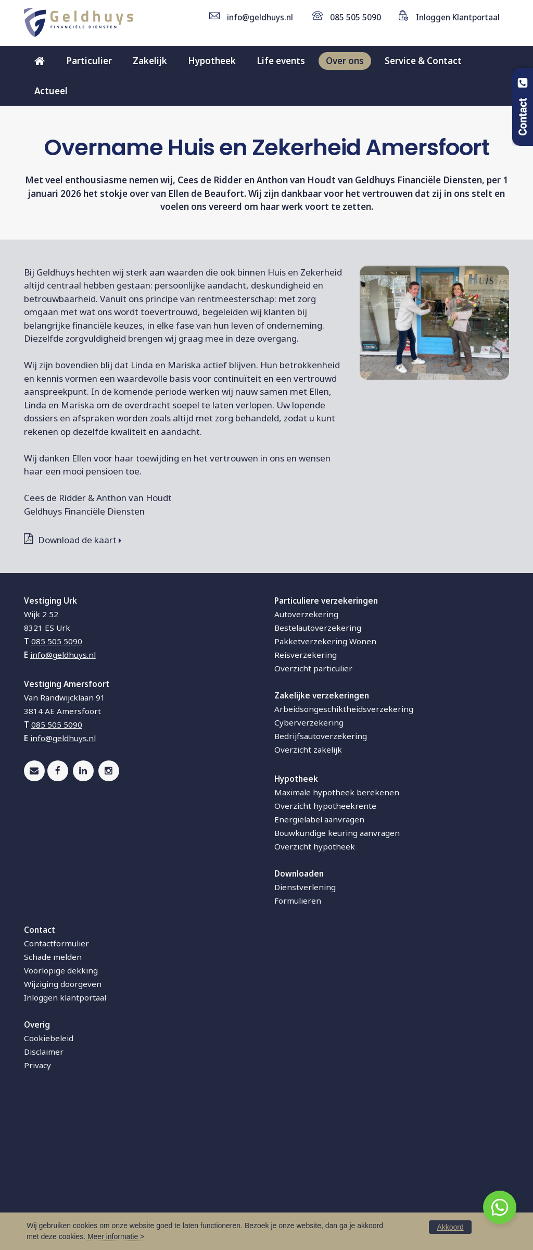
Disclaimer (44, 1193)
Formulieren (297, 1042)
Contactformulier (56, 1085)
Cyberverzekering (309, 864)
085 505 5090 (355, 17)
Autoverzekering (306, 756)
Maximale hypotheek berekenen (336, 934)
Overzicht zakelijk (308, 891)
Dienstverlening (305, 1028)
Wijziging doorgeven (62, 1125)
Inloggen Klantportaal (458, 17)
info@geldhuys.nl (260, 17)
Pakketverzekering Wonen (325, 783)
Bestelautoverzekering (317, 769)
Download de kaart (77, 682)
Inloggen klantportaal (65, 1139)
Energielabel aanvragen (319, 961)
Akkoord (450, 1227)
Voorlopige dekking (61, 1112)
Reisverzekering (305, 796)
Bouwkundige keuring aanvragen (337, 974)
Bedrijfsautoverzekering (320, 877)
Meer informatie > (115, 1236)
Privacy (37, 1207)
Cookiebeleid (48, 1179)
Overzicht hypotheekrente (325, 947)
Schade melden (53, 1098)
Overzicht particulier (313, 810)
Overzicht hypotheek (314, 988)
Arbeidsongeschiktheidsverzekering (343, 850)
